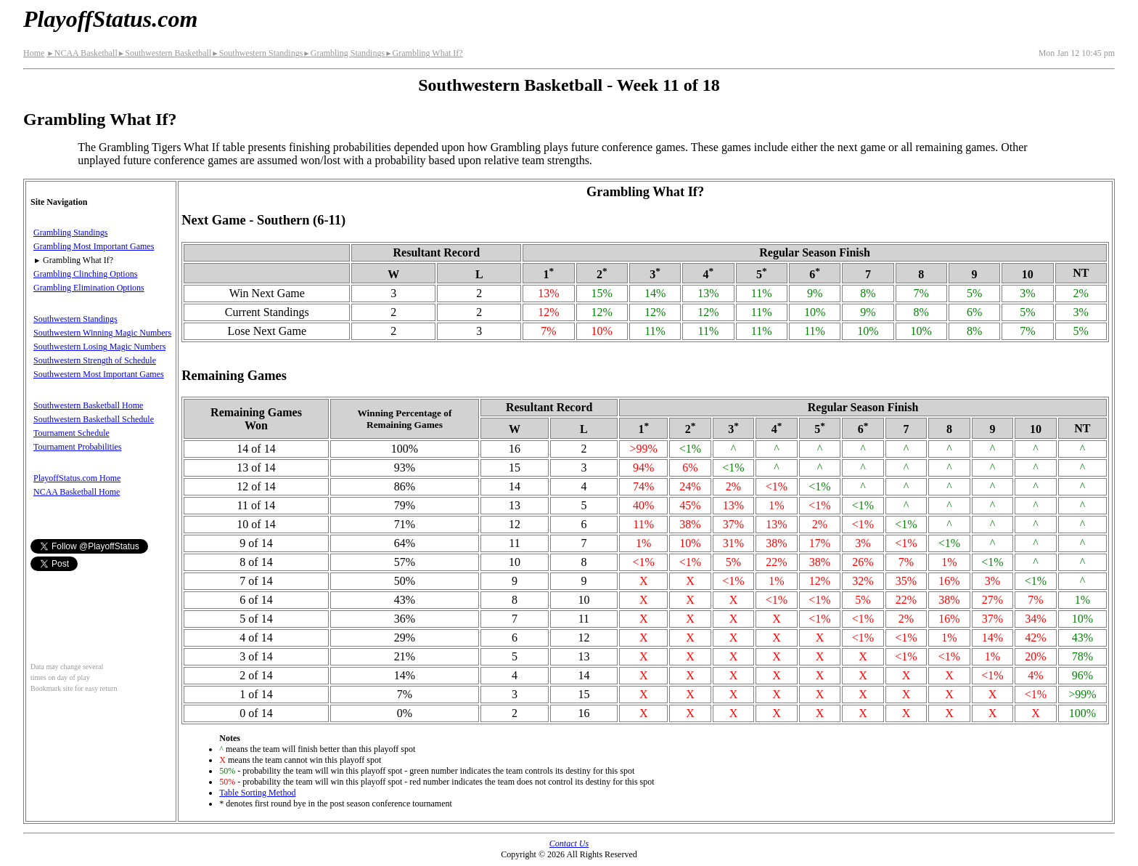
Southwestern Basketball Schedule (93, 419)
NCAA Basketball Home (76, 492)
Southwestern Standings (257, 53)
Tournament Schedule (71, 433)
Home (33, 53)
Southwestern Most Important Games (98, 374)
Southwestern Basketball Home (88, 405)
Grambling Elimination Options (88, 288)
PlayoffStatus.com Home (76, 478)
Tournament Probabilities (77, 447)
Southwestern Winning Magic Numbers (102, 333)
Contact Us (569, 843)
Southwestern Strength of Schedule (94, 360)
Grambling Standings (344, 53)
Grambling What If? (424, 53)
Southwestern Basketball (164, 53)
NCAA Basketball (81, 53)
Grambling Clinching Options (85, 274)
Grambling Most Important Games (93, 246)
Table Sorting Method (257, 793)
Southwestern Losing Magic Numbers (99, 346)
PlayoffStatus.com (110, 19)
